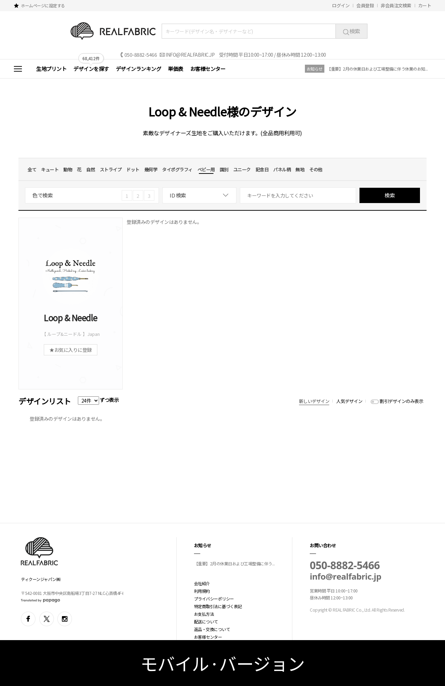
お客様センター (208, 68)
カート (424, 5)
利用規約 (202, 591)
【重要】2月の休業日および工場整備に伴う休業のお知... (377, 69)
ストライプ (111, 169)
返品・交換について (212, 629)
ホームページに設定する (43, 5)
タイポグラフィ (177, 169)
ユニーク (242, 169)
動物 (67, 169)
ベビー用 (206, 169)
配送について (206, 621)
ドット (132, 169)
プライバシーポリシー (214, 599)
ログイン (340, 5)
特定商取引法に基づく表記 (218, 606)
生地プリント (51, 68)
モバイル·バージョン (222, 663)
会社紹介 (202, 583)
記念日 (262, 169)
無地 (300, 169)
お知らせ (315, 69)
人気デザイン (349, 401)
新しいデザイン (314, 401)
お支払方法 (204, 614)
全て (31, 169)
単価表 (175, 68)
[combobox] (199, 195)
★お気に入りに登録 (70, 349)
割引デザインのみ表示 (401, 401)
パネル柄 (282, 169)
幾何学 (150, 169)
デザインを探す (91, 68)
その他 (315, 169)
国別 (224, 169)
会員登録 (365, 5)
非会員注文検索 (396, 5)
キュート (49, 169)
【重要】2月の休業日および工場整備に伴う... (234, 563)
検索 (351, 31)
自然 (90, 169)
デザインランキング (138, 68)
